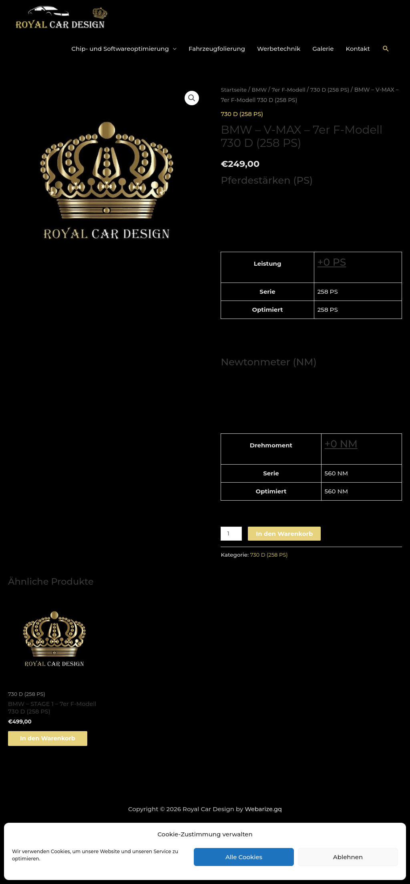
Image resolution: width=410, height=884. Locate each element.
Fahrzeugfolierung (217, 48)
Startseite (234, 89)
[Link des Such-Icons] (386, 49)
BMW (260, 89)
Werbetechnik (278, 48)
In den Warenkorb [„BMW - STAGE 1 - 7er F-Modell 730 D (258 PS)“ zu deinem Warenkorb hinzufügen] (52, 739)
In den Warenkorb (285, 533)
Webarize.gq (263, 811)
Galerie (323, 48)
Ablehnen (348, 857)
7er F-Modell (290, 89)
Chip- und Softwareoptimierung (120, 48)
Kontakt (358, 48)
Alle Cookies (243, 857)
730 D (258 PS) (333, 89)
